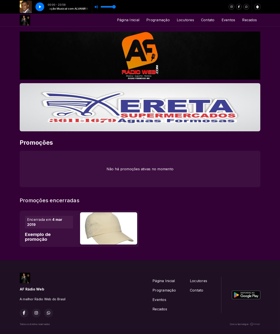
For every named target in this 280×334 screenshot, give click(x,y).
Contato (208, 20)
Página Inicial (128, 20)
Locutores (185, 20)
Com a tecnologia (245, 324)
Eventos (228, 20)
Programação (158, 20)
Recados (249, 20)
